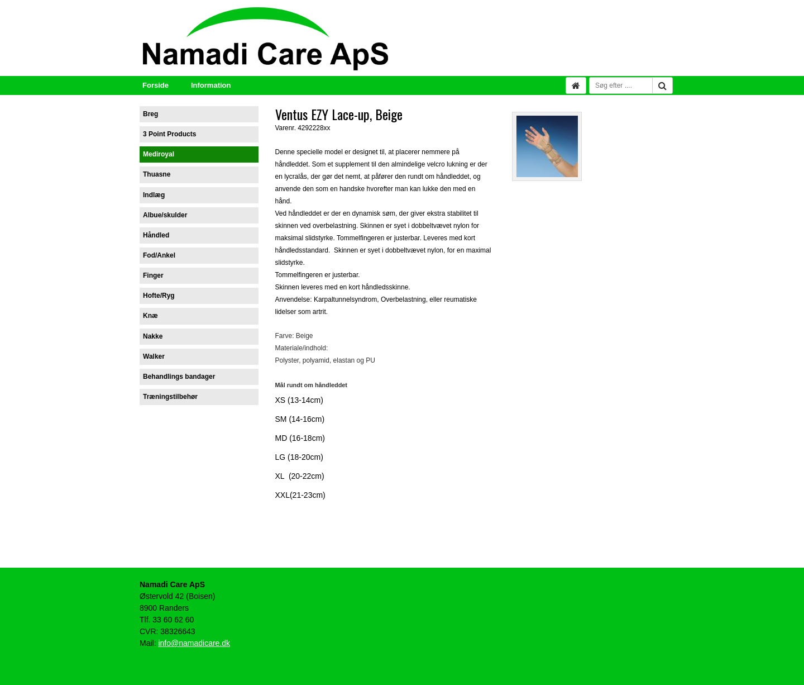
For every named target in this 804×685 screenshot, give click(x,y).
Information (211, 85)
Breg (150, 114)
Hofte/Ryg (159, 295)
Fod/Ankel (159, 255)
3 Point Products (169, 134)
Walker (154, 356)
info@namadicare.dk (194, 643)
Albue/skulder (165, 215)
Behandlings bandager (179, 376)
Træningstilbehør (170, 397)
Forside (155, 85)
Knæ (150, 316)
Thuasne (156, 174)
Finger (153, 275)
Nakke (152, 336)
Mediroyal (158, 154)
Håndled (156, 235)
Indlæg (154, 195)
